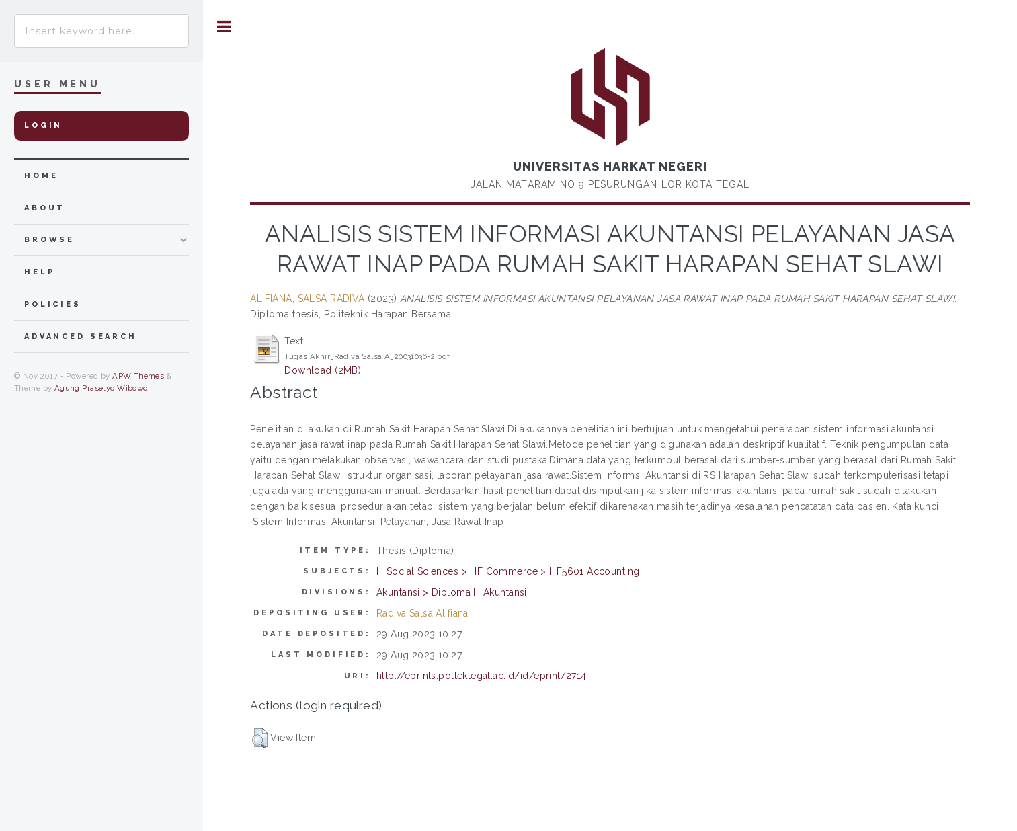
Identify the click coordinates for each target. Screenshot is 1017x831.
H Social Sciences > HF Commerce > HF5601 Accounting (507, 571)
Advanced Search (80, 336)
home (41, 175)
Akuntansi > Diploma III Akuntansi (451, 592)
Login (43, 125)
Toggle (224, 26)
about (44, 208)
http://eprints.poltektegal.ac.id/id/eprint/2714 (481, 675)
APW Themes (138, 376)
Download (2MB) (322, 370)
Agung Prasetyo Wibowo (101, 388)
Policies (52, 304)
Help (39, 272)
